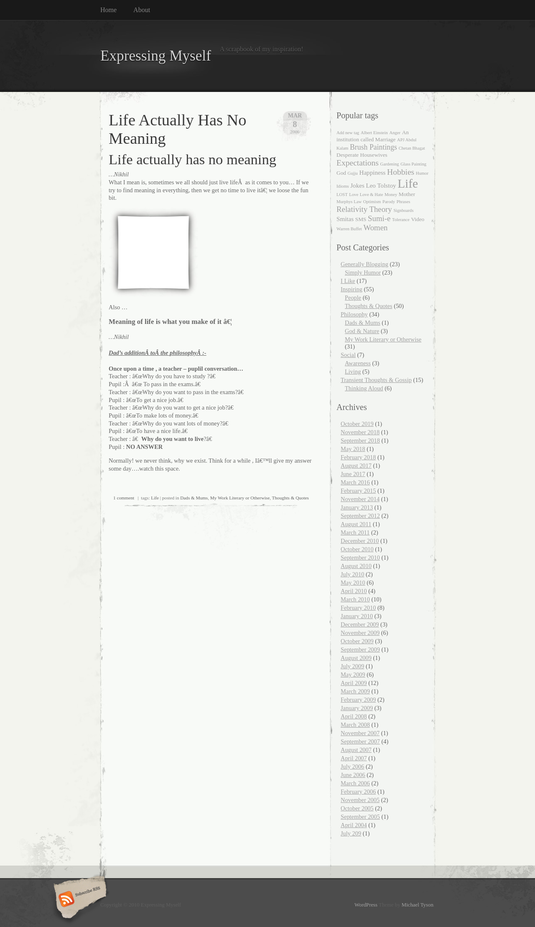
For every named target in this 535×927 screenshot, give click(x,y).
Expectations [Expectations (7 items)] (357, 162)
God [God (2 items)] (341, 173)
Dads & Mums (194, 497)
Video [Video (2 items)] (417, 219)
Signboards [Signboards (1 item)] (403, 210)
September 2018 (360, 440)
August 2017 (356, 465)
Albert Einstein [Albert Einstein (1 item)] (374, 132)
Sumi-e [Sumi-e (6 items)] (379, 218)
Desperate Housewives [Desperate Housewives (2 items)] (361, 155)
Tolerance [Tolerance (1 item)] (401, 219)
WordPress (365, 905)
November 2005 (360, 800)
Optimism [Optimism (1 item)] (372, 201)
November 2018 (360, 432)
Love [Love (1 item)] (353, 194)
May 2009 (353, 674)
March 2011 (355, 532)
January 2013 (357, 507)
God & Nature (362, 331)
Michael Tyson (417, 905)
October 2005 (357, 808)
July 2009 (352, 666)
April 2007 (354, 758)
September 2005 (360, 816)
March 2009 (355, 691)
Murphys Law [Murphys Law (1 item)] (349, 201)
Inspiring (351, 289)
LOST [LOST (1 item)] (342, 194)
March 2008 (355, 724)
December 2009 (360, 624)
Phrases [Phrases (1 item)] (403, 201)
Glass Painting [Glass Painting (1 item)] (413, 164)
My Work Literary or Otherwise (240, 497)
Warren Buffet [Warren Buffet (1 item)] (349, 229)
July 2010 (352, 574)
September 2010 (360, 557)
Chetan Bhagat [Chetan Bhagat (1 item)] (412, 148)
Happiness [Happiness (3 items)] (372, 172)
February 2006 (358, 791)
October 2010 (357, 549)
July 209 (351, 833)
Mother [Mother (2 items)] (407, 194)
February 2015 (358, 490)
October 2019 (357, 423)
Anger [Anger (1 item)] (394, 132)
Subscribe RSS (79, 900)
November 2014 (360, 499)
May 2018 (353, 449)
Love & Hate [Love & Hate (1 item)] (371, 194)
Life (155, 497)
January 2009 (357, 708)
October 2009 (357, 641)
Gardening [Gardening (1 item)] (389, 164)
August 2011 (356, 524)
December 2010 (360, 540)
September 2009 (360, 649)
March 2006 (355, 783)
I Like (348, 281)
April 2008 (354, 716)
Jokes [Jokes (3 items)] (357, 185)
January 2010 (357, 616)
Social (348, 354)
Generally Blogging (364, 264)
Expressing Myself (155, 56)
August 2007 (356, 749)
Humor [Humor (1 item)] (422, 173)
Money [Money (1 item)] (391, 194)
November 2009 (360, 632)
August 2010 (356, 566)
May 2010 (353, 582)
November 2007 (360, 733)
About (141, 9)
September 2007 (360, 741)
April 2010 (354, 591)
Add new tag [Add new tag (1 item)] (347, 132)
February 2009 (358, 699)
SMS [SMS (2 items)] (361, 219)
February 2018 (358, 457)
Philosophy (354, 314)
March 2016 (355, 482)
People (353, 297)
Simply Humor (363, 272)
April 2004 (354, 825)
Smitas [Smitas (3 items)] (345, 219)
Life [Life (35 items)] (407, 183)
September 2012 (360, 515)
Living (353, 371)
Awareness (358, 363)
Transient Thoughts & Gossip (376, 380)
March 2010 (355, 599)
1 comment (123, 497)
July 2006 (352, 766)
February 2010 (358, 607)
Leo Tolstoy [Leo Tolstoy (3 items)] (381, 185)
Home (108, 9)
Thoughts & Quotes (290, 497)
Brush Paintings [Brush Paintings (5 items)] (373, 147)
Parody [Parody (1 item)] (388, 201)
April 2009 (354, 683)
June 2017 (353, 474)
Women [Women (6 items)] (375, 227)
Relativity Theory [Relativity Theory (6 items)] (364, 209)
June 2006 (353, 775)
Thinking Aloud (364, 388)
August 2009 (356, 658)
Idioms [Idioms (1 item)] (342, 186)
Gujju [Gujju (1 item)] (353, 173)
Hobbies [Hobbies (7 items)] (400, 172)
